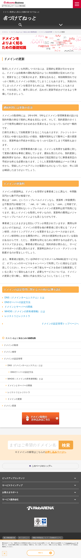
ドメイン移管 (10, 352)
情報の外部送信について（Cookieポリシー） (47, 537)
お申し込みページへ (55, 452)
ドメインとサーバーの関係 (18, 307)
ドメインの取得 (11, 345)
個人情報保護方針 (9, 537)
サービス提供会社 (10, 499)
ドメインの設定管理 (13, 358)
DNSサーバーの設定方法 (17, 302)
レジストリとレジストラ (17, 316)
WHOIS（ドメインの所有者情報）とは (25, 311)
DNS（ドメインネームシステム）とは (24, 297)
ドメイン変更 (10, 406)
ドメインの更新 (15, 399)
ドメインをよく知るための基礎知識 (20, 338)
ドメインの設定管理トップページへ (60, 323)
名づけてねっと (19, 18)
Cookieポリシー (70, 543)
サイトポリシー (24, 537)
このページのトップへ (42, 466)
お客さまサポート (10, 492)
